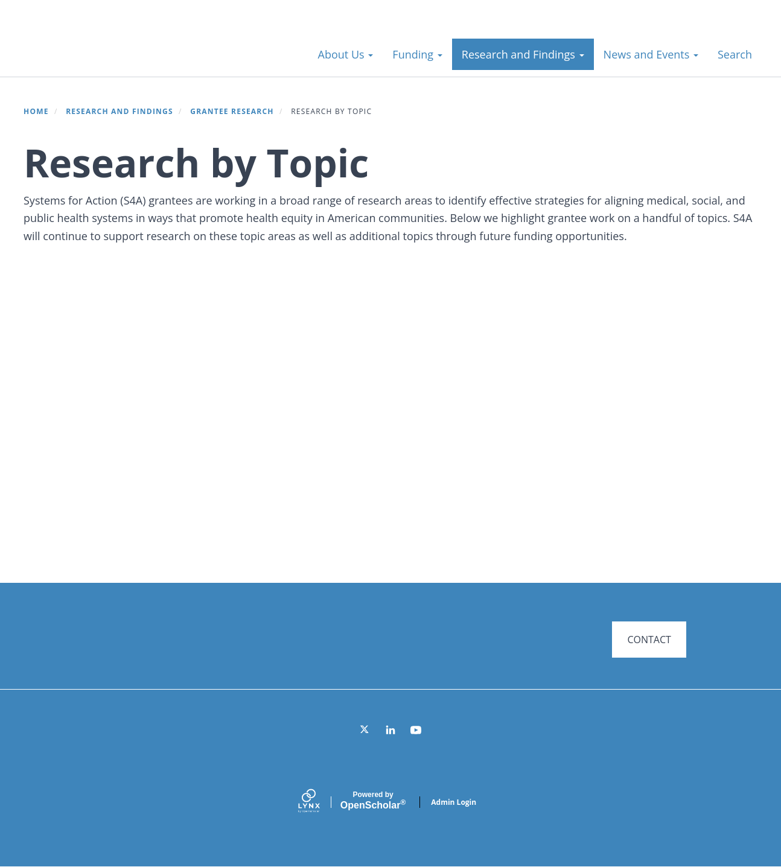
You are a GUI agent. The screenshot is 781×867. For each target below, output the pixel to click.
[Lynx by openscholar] (319, 802)
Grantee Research (231, 111)
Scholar (373, 800)
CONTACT (649, 639)
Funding (417, 54)
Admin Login (453, 802)
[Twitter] (365, 730)
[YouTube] (415, 730)
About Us (346, 54)
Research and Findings (523, 54)
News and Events (651, 54)
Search (735, 54)
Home (36, 111)
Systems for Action (117, 48)
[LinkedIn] (390, 730)
